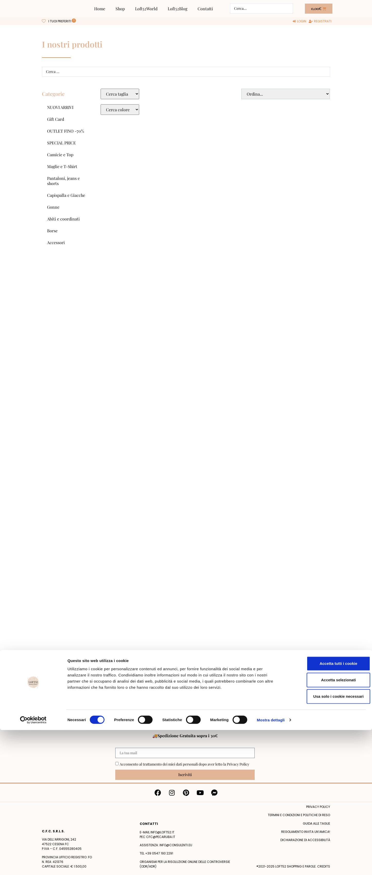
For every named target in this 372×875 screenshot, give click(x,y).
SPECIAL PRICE (61, 142)
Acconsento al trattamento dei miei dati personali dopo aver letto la (184, 764)
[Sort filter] (285, 94)
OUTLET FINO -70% (65, 131)
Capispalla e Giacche (66, 195)
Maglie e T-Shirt (62, 166)
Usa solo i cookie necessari (329, 841)
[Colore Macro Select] (120, 109)
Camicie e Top (60, 154)
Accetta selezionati (329, 825)
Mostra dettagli (271, 865)
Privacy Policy (238, 764)
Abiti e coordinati (63, 219)
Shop (120, 8)
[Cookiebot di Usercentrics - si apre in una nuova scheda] (33, 865)
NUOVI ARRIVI (60, 107)
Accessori (56, 242)
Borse (52, 230)
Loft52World (146, 8)
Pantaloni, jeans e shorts (63, 181)
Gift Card (55, 119)
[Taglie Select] (120, 94)
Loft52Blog (177, 8)
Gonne (53, 207)
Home (99, 8)
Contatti (205, 8)
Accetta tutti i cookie (329, 808)
